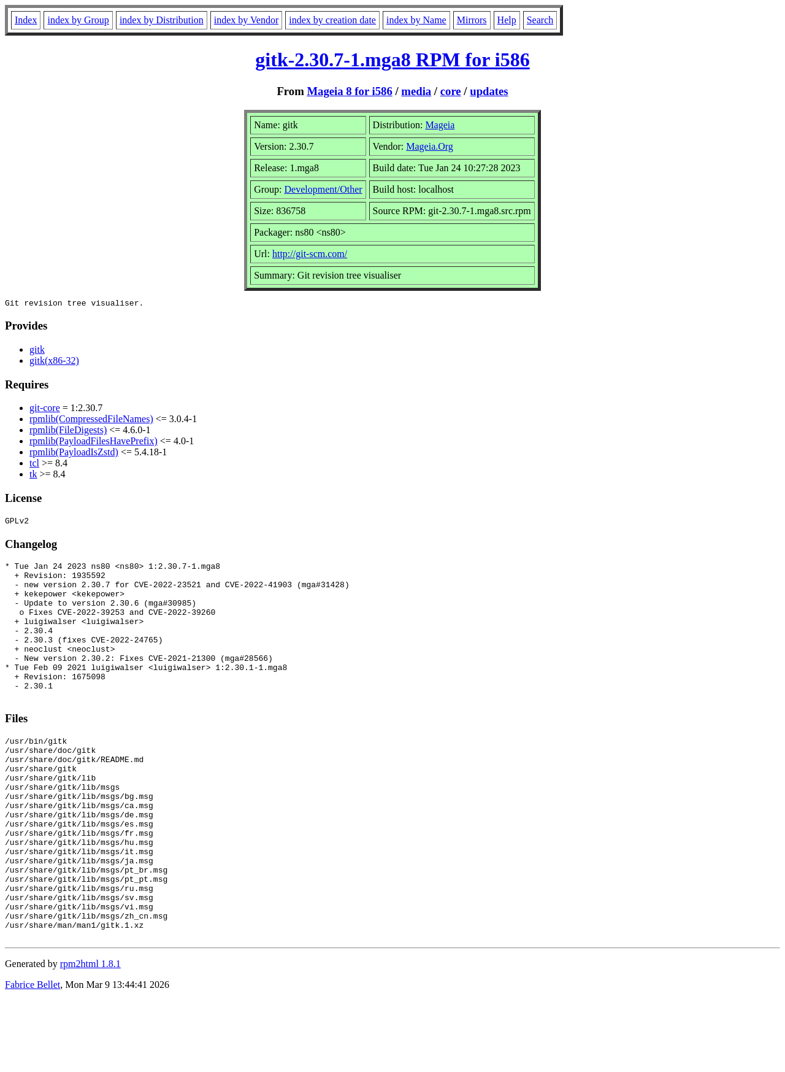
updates (489, 91)
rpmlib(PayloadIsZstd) (73, 454)
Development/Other (323, 189)
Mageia (439, 125)
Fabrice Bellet (32, 1056)
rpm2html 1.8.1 (90, 1035)
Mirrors (472, 20)
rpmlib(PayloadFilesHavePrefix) (93, 443)
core (450, 91)
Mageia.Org (429, 146)
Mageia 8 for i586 (349, 91)
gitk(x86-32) (54, 362)
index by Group (78, 20)
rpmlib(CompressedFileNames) (91, 420)
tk (33, 476)
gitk (37, 351)
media (416, 91)
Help (506, 20)
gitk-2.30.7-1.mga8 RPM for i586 (392, 59)
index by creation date (332, 20)
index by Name (416, 20)
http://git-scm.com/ (309, 254)
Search (540, 20)
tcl (34, 465)
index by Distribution (162, 20)
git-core (44, 409)
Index (26, 20)
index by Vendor (246, 20)
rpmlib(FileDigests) (68, 431)
